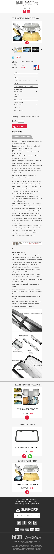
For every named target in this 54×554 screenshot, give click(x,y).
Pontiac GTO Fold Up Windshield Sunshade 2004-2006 (27, 408)
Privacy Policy (21, 502)
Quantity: (15, 121)
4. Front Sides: (18, 89)
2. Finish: (16, 78)
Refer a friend (17, 132)
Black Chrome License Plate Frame (27, 448)
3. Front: (16, 83)
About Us (25, 500)
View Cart (35, 504)
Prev (13, 49)
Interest (33, 500)
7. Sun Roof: (17, 108)
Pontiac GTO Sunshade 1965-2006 (27, 484)
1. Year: (16, 72)
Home (18, 500)
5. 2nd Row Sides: (17, 95)
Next (41, 49)
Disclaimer (32, 502)
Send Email (19, 504)
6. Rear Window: (18, 102)
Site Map (27, 504)
